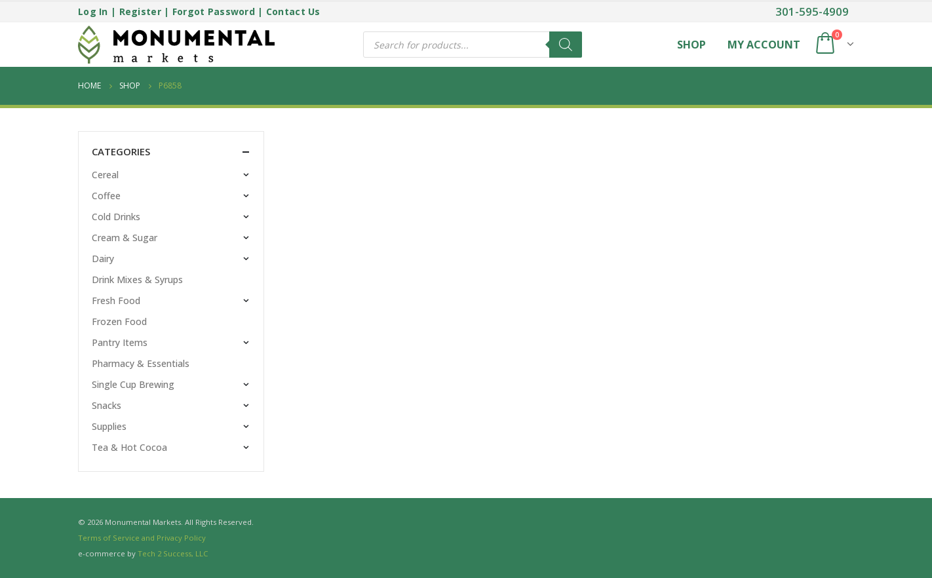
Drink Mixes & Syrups (137, 279)
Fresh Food (116, 300)
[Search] (565, 44)
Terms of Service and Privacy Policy (142, 538)
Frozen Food (119, 321)
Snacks (106, 405)
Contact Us (293, 11)
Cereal (105, 174)
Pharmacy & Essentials (140, 363)
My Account (764, 44)
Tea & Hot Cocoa (129, 447)
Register (140, 11)
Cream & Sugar (124, 237)
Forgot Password (213, 11)
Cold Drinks (116, 216)
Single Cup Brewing (133, 384)
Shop (691, 44)
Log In (93, 11)
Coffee (106, 195)
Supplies (109, 426)
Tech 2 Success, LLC (173, 553)
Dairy (103, 258)
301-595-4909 (812, 11)
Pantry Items (119, 342)
